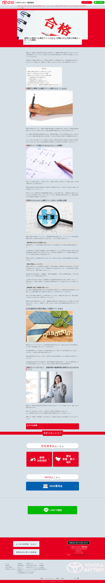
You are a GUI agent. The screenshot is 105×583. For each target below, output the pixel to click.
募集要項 (8, 565)
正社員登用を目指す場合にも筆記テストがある (38, 82)
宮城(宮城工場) (43, 569)
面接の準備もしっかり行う (35, 79)
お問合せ (63, 578)
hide (45, 68)
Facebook (75, 578)
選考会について (30, 563)
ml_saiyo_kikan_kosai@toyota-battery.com (80, 554)
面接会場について (21, 571)
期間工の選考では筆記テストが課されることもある (39, 71)
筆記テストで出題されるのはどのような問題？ (38, 73)
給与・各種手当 (9, 567)
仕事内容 (20, 563)
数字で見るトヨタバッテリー (32, 567)
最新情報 (42, 565)
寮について (20, 567)
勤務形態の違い (21, 565)
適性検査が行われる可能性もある (37, 77)
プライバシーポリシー (49, 578)
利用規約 (57, 578)
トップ (7, 563)
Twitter (78, 578)
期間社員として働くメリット (12, 569)
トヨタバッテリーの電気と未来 (33, 569)
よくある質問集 (30, 572)
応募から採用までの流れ (32, 565)
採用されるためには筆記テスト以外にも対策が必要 (39, 75)
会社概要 (42, 567)
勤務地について (21, 569)
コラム (41, 563)
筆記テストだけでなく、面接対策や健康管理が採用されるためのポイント (44, 84)
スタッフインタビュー (31, 571)
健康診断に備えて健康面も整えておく (38, 81)
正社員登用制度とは (22, 572)
